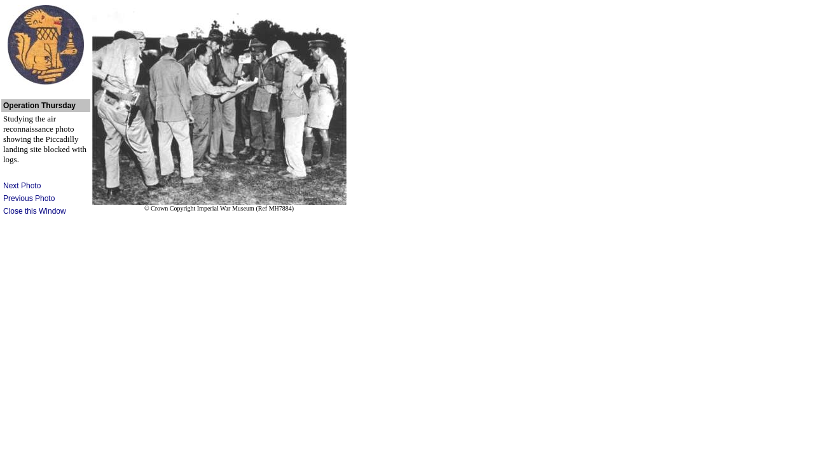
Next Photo (22, 185)
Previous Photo (29, 198)
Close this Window (34, 211)
